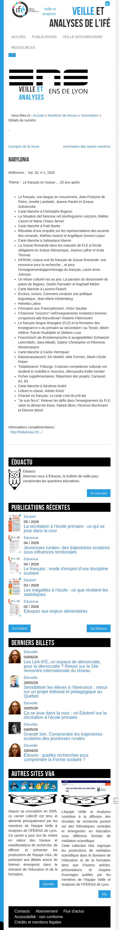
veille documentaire (82, 37)
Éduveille (48, 884)
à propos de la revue (24, 146)
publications (44, 37)
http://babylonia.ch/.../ (26, 432)
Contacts (22, 911)
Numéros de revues (62, 115)
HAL (104, 894)
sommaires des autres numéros (86, 146)
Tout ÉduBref (19, 628)
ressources (23, 47)
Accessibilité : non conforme (39, 917)
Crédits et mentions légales (38, 922)
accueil (18, 37)
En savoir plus (99, 493)
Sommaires (89, 115)
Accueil (38, 115)
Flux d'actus (73, 911)
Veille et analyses (49, 11)
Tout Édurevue (98, 628)
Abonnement (47, 911)
